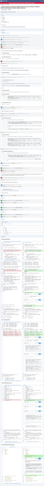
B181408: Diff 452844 (18, 44)
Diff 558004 (14, 209)
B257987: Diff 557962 (18, 200)
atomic (6, 229)
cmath (6, 230)
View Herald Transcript (19, 37)
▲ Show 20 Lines (6, 380)
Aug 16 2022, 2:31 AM (20, 61)
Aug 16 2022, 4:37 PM (26, 168)
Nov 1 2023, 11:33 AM (26, 200)
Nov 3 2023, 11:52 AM (20, 209)
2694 (3, 74)
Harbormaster (4, 44)
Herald (3, 37)
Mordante (4, 170)
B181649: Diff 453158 (18, 168)
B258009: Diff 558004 (18, 214)
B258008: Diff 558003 (18, 207)
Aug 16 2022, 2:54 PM (19, 107)
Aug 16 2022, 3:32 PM (15, 132)
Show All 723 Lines (12, 442)
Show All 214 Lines (12, 483)
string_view (6, 231)
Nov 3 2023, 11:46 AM (26, 207)
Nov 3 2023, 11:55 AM (26, 214)
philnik (4, 48)
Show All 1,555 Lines (13, 241)
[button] (43, 1)
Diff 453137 (13, 107)
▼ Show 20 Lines (18, 241)
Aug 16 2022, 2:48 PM (20, 77)
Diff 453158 (13, 163)
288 (3, 58)
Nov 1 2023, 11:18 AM (20, 195)
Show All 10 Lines (12, 282)
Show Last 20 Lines (18, 380)
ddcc (3, 35)
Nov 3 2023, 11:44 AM (20, 202)
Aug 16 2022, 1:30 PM (14, 63)
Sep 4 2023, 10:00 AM (20, 170)
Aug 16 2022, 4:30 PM (19, 163)
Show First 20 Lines (6, 241)
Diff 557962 (14, 195)
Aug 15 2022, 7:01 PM (26, 44)
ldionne (4, 63)
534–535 (3, 54)
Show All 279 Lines (12, 385)
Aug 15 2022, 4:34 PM (14, 35)
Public (10, 9)
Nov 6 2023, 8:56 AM (20, 216)
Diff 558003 (14, 202)
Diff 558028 (14, 216)
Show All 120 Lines (12, 380)
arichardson (13, 113)
